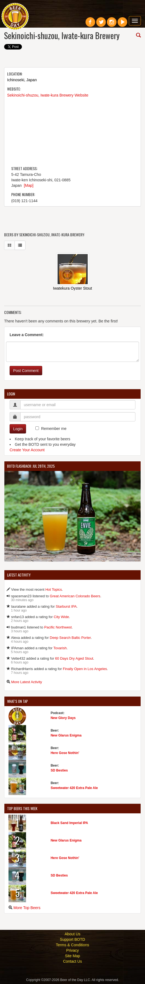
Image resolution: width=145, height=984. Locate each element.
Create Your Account (27, 450)
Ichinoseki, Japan (22, 80)
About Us (73, 934)
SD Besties (59, 770)
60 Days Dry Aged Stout (74, 658)
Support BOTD (72, 939)
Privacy (72, 950)
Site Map (72, 956)
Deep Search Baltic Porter (70, 638)
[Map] (28, 185)
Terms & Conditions (72, 945)
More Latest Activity (26, 682)
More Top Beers (27, 908)
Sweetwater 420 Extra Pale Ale (74, 788)
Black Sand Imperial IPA (69, 823)
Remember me (54, 428)
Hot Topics (53, 589)
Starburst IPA (66, 606)
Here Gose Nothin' (65, 753)
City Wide (61, 617)
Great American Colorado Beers (75, 596)
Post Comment (26, 370)
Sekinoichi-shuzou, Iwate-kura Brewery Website (47, 95)
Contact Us (72, 961)
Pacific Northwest (58, 627)
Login (17, 429)
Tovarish (60, 648)
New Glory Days (63, 718)
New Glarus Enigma (66, 735)
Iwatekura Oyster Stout (72, 288)
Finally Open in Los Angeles (85, 669)
